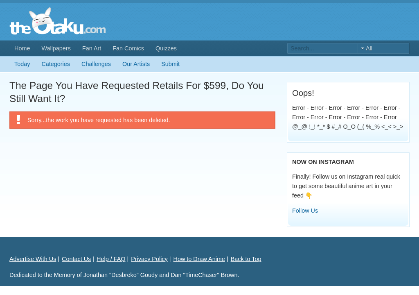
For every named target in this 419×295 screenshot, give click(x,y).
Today (22, 64)
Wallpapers (55, 48)
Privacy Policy (149, 259)
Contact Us (76, 259)
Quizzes (166, 48)
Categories (55, 64)
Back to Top (246, 259)
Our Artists (136, 64)
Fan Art (91, 48)
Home (22, 48)
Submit (170, 64)
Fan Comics (128, 48)
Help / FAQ (111, 259)
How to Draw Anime (199, 259)
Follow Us (305, 210)
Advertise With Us (32, 259)
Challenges (96, 64)
